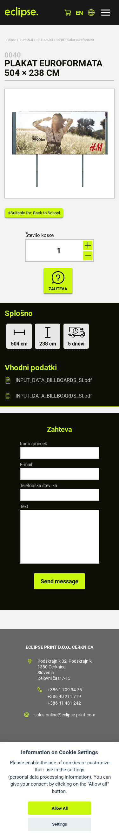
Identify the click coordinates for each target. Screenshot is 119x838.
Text (24, 506)
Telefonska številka (38, 485)
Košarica (67, 12)
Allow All (60, 808)
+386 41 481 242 (64, 703)
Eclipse (11, 40)
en (79, 13)
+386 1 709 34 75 (65, 689)
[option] (59, 144)
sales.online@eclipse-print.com (64, 714)
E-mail (26, 464)
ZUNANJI (26, 40)
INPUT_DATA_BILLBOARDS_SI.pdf (54, 380)
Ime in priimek (33, 443)
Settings (59, 824)
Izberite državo (91, 12)
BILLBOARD (44, 40)
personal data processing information (49, 777)
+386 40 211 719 (64, 696)
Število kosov (39, 235)
